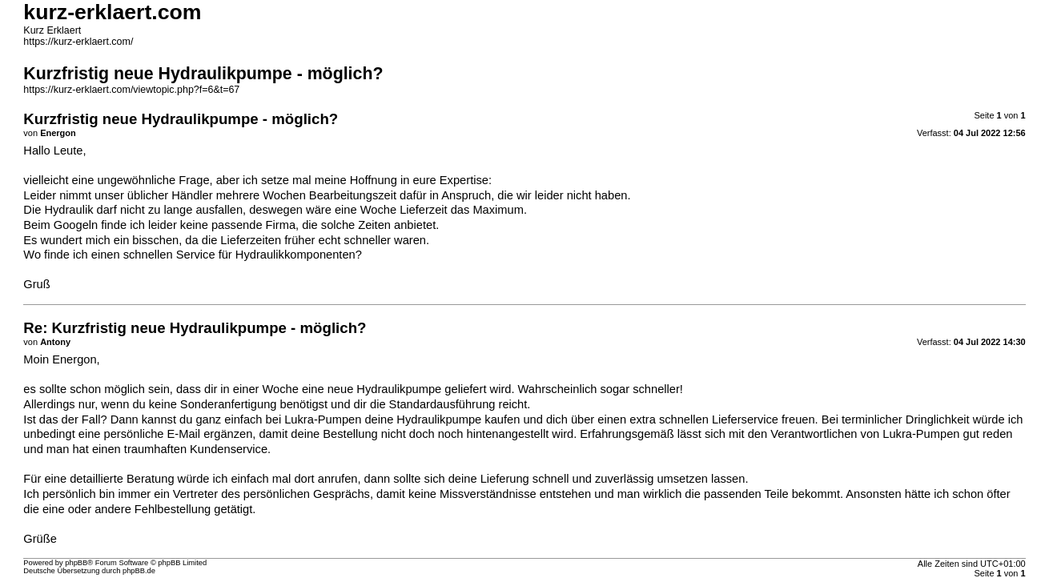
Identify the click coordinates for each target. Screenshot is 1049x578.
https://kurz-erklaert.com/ (78, 41)
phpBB (76, 563)
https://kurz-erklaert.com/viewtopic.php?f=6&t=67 (131, 89)
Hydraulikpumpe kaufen (458, 419)
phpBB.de (139, 571)
